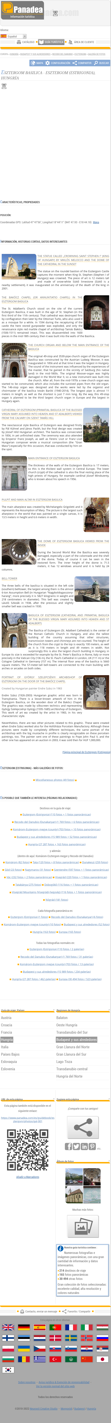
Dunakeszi (95, 862)
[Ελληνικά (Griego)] (40, 1359)
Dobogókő (71, 884)
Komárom (17, 862)
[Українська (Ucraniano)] (24, 1348)
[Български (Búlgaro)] (8, 1359)
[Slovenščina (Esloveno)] (71, 1348)
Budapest (79, 1409)
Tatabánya (28, 884)
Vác (29, 877)
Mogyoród (66, 1409)
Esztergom (80, 54)
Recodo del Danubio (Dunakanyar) (56, 822)
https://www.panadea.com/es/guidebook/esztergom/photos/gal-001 (27, 1119)
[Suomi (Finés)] (8, 1338)
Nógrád (57, 899)
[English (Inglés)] (8, 1327)
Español (12, 36)
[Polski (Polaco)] (8, 1348)
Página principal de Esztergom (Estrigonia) (87, 752)
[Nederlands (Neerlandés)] (40, 1338)
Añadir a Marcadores (27, 1177)
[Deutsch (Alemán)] (24, 1327)
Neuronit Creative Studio (44, 1409)
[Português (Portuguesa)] (55, 1327)
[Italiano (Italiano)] (87, 1327)
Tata (56, 862)
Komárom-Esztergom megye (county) (56, 829)
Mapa (96, 222)
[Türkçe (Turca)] (55, 1359)
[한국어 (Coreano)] (8, 1370)
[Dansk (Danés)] (55, 1338)
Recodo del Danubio (62, 54)
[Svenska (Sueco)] (71, 1338)
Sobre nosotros (26, 1382)
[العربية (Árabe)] (71, 1359)
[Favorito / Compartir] (83, 1127)
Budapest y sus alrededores (35, 54)
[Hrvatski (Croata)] (87, 1348)
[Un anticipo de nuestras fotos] (83, 1226)
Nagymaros (38, 869)
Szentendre (81, 869)
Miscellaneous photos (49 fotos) (55, 780)
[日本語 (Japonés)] (102, 1359)
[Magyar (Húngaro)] (102, 1327)
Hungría (14, 54)
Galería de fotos (96, 54)
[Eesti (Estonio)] (24, 1338)
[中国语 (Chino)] (87, 1359)
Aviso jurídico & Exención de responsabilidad (64, 1382)
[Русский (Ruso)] (102, 1338)
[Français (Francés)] (71, 1327)
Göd (13, 869)
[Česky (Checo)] (40, 1348)
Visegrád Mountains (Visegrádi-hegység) (57, 892)
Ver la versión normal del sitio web (55, 1386)
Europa (70, 932)
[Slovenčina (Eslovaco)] (55, 1348)
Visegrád (81, 877)
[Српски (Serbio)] (102, 1348)
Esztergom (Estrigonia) (57, 814)
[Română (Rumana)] (24, 1359)
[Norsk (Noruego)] (87, 1338)
